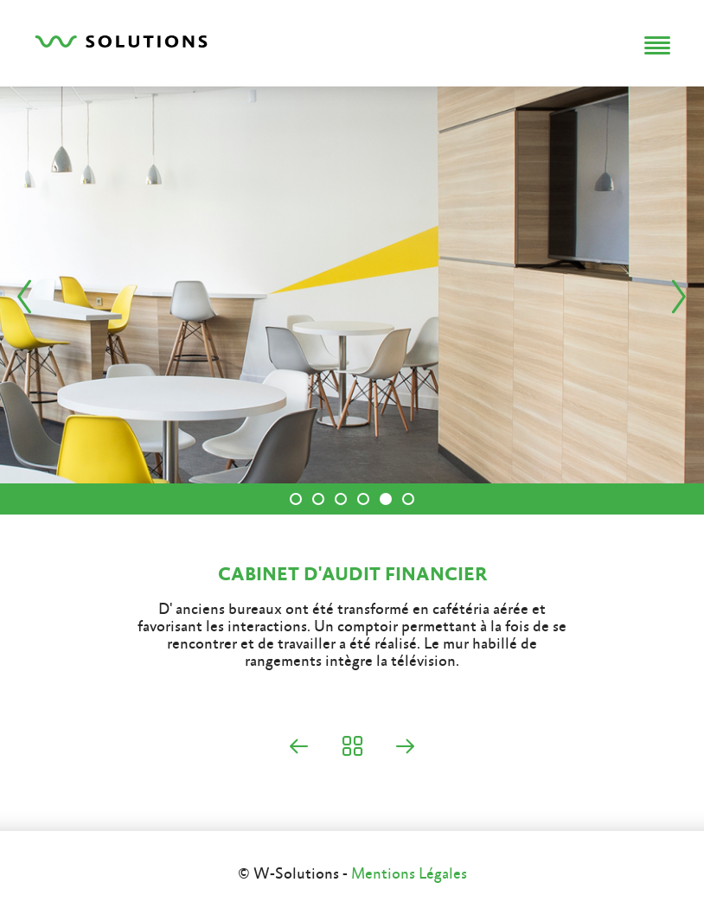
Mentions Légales (409, 874)
